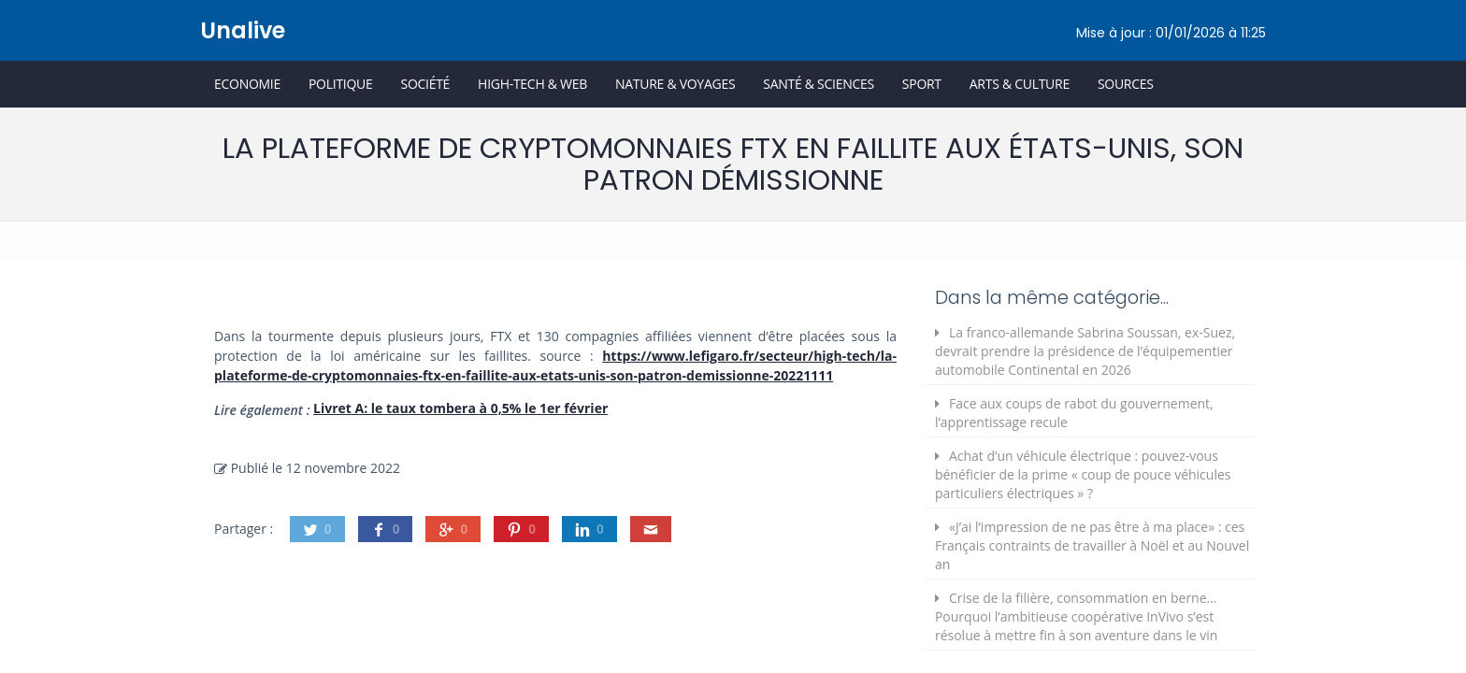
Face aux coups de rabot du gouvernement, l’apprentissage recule (1074, 412)
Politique (341, 84)
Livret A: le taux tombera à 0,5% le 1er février (460, 408)
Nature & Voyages (675, 84)
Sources (1126, 84)
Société (425, 84)
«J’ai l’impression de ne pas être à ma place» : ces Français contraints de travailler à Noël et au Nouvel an (1092, 545)
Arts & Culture (1020, 84)
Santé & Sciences (818, 84)
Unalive (242, 30)
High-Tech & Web (532, 84)
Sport (921, 84)
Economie (247, 84)
